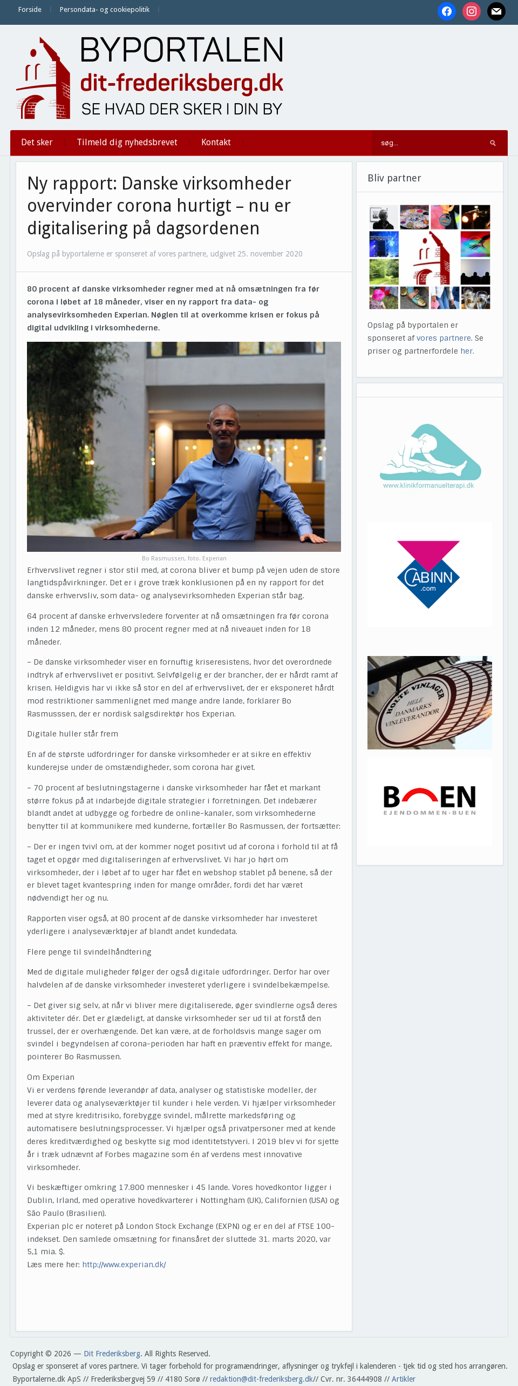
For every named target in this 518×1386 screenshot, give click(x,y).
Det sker (37, 142)
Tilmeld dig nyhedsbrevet (127, 142)
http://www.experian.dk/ (124, 1264)
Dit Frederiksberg (112, 1353)
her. (467, 351)
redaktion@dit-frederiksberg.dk (261, 1379)
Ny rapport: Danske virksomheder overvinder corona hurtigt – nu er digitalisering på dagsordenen (159, 206)
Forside (30, 9)
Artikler (403, 1379)
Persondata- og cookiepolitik (104, 9)
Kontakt (216, 142)
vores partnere (444, 338)
